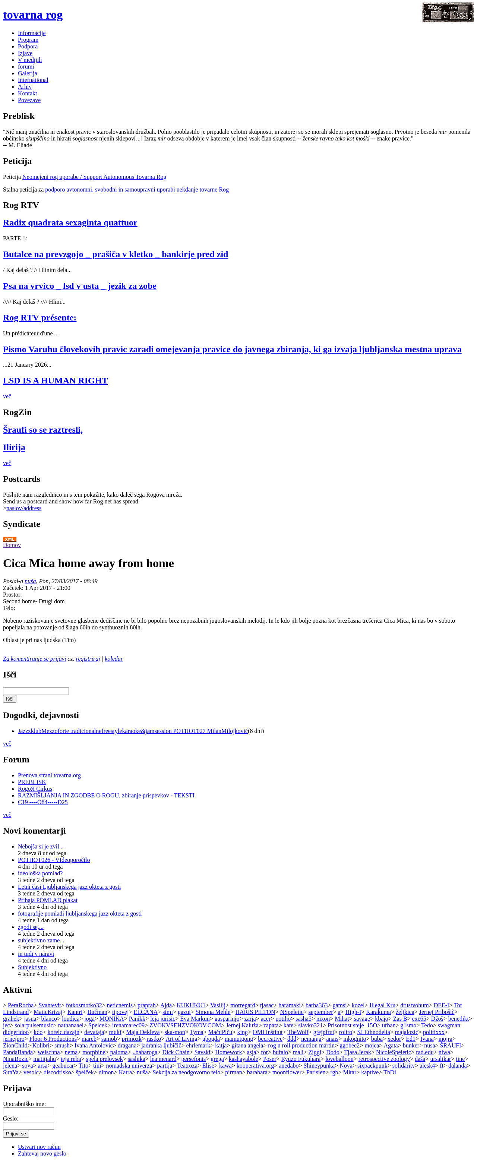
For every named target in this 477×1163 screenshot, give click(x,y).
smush (62, 1045)
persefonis (193, 1059)
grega (217, 1059)
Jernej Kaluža (242, 1025)
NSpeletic (292, 1012)
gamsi (339, 1005)
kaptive (370, 1072)
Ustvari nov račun (39, 1147)
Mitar (350, 1072)
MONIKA (111, 1018)
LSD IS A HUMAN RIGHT (55, 380)
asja (251, 1052)
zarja (250, 1018)
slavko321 (310, 1025)
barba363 (317, 1005)
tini (97, 1065)
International (33, 80)
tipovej (120, 1012)
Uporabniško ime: (24, 1104)
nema (71, 1052)
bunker (411, 1045)
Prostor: (12, 594)
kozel (358, 1005)
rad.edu (425, 1052)
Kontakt (27, 93)
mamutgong (239, 1039)
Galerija (27, 73)
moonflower (286, 1072)
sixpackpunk (372, 1065)
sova (27, 1065)
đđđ (291, 1039)
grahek (11, 1018)
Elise (208, 1065)
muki (115, 1032)
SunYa (11, 1072)
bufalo (280, 1052)
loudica (70, 1018)
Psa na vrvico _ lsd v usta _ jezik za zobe (80, 286)
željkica (405, 1012)
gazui (184, 1012)
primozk (132, 1039)
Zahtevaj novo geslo (42, 1153)
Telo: (9, 608)
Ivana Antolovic (94, 1045)
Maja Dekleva (142, 1032)
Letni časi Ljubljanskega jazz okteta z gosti (69, 887)
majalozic (406, 1032)
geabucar (63, 1065)
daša (420, 1059)
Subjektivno (32, 967)
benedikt (458, 1018)
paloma (119, 1052)
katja (221, 1045)
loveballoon (339, 1059)
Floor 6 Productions (53, 1039)
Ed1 (411, 1039)
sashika (136, 1059)
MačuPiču (220, 1032)
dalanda (457, 1065)
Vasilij (217, 1005)
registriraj (88, 658)
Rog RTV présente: (39, 317)
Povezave (29, 100)
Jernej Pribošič (437, 1012)
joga (89, 1018)
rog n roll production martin (301, 1045)
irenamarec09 (128, 1025)
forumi (26, 66)
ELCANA (145, 1012)
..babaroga (145, 1052)
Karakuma (378, 1012)
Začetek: (14, 588)
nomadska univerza (129, 1065)
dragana (127, 1045)
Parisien (316, 1072)
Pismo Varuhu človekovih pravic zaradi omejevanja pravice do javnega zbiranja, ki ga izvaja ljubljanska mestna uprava (232, 349)
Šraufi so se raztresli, (43, 429)
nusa (429, 1045)
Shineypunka (319, 1065)
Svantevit (49, 1005)
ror (264, 1052)
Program (28, 40)
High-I (353, 1012)
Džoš (437, 1018)
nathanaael (70, 1025)
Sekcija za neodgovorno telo (187, 1072)
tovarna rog (33, 14)
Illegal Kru (382, 1005)
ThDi (389, 1072)
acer (266, 1018)
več (7, 396)
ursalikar (440, 1059)
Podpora (28, 46)
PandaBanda (18, 1052)
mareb (89, 1039)
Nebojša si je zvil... (41, 846)
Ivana (427, 1039)
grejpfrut (323, 1032)
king (242, 1032)
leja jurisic (162, 1018)
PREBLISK (32, 782)
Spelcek (97, 1025)
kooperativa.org (255, 1065)
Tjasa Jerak (357, 1052)
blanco (49, 1018)
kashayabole (243, 1059)
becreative (270, 1039)
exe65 (419, 1018)
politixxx (434, 1032)
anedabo (288, 1065)
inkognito (354, 1039)
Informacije (32, 33)
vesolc (31, 1072)
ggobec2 (349, 1045)
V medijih (30, 60)
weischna (49, 1052)
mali (298, 1052)
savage (362, 1018)
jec (6, 1025)
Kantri (75, 1012)
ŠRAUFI (450, 1045)
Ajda (166, 1005)
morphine (93, 1052)
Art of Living (181, 1039)
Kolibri (41, 1045)
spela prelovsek (104, 1059)
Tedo (427, 1025)
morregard (242, 1005)
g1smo (409, 1025)
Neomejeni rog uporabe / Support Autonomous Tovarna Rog (94, 177)
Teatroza (187, 1065)
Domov (12, 545)
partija (164, 1065)
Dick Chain (175, 1052)
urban (388, 1025)
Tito (83, 1065)
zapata (271, 1025)
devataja (94, 1032)
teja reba (71, 1059)
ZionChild (15, 1045)
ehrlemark (198, 1045)
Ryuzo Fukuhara (301, 1059)
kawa (225, 1065)
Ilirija (14, 447)
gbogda (211, 1039)
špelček (85, 1072)
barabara (257, 1072)
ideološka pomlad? (40, 873)
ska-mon (175, 1032)
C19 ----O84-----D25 (43, 802)
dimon (106, 1072)
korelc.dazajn (63, 1032)
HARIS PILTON (255, 1012)
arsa (43, 1065)
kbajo (381, 1018)
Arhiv (25, 86)
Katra (125, 1072)
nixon (323, 1018)
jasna (30, 1018)
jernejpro (14, 1039)
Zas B (400, 1018)
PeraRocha (21, 1005)
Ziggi (314, 1052)
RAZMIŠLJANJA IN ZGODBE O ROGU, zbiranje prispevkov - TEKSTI (106, 795)
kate (289, 1025)
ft (441, 1065)
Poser (270, 1059)
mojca (371, 1045)
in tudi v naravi (36, 954)
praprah (147, 1005)
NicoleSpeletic (393, 1052)
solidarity (403, 1065)
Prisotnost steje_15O (352, 1025)
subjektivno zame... (41, 940)
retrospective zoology (384, 1059)
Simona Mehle (213, 1012)
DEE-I (441, 1005)
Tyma (196, 1032)
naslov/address (23, 508)
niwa (444, 1052)
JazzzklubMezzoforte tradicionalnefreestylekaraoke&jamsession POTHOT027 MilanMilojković (133, 731)
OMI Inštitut (267, 1032)
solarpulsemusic (34, 1025)
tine (460, 1059)
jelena (10, 1065)
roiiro (346, 1032)
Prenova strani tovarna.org (49, 775)
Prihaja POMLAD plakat (48, 900)
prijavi (58, 658)
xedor (394, 1039)
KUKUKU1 (191, 1005)
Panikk (137, 1018)
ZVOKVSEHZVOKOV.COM (185, 1025)
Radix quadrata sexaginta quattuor (70, 222)
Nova (346, 1065)
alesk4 (427, 1065)
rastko (153, 1039)
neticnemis (120, 1005)
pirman (233, 1072)
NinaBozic (15, 1059)
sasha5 (304, 1018)
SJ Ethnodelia (373, 1032)
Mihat (342, 1018)
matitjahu (44, 1059)
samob (109, 1039)
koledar (114, 658)
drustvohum (414, 1005)
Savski (203, 1052)
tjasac (267, 1005)
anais (332, 1039)
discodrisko (57, 1072)
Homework (228, 1052)
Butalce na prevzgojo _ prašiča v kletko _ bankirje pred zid (115, 254)
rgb (334, 1072)
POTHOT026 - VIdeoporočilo (54, 860)
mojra (445, 1039)
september (321, 1012)
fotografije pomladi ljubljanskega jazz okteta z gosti (80, 913)
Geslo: (11, 1118)
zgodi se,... (31, 927)
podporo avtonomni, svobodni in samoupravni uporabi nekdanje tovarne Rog (137, 189)
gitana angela (247, 1045)
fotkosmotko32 (84, 1005)
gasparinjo (227, 1018)
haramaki (289, 1005)
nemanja (311, 1039)
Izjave (25, 53)
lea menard (163, 1059)
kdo (38, 1032)
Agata (390, 1045)
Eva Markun (195, 1018)
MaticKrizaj (48, 1012)
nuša (30, 581)
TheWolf (297, 1032)
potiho (283, 1018)
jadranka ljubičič (161, 1045)
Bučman (97, 1012)
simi (167, 1012)
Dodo (332, 1052)
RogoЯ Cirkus (35, 789)
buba (377, 1039)
